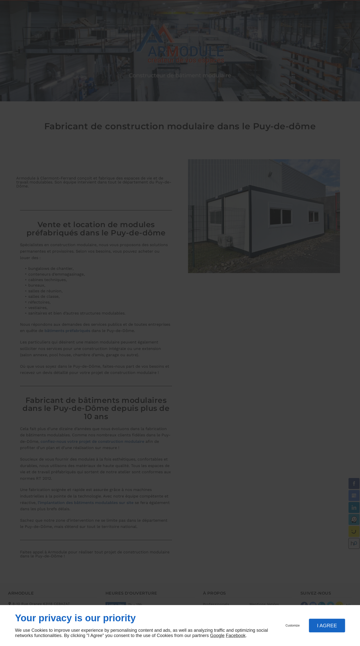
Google (217, 635)
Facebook (236, 635)
